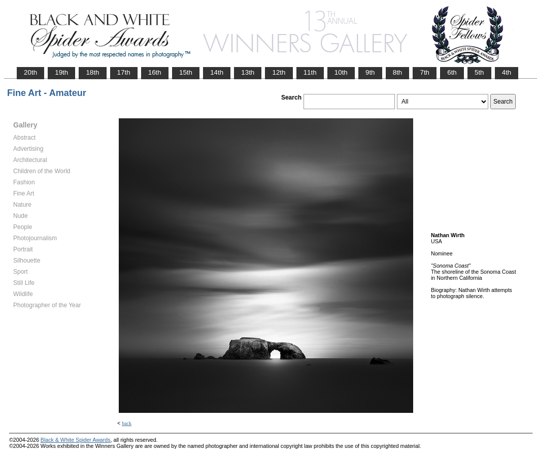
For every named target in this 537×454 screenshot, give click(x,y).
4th (506, 72)
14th (217, 72)
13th (248, 72)
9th (370, 72)
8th (397, 72)
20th (30, 72)
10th (341, 72)
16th (155, 72)
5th (479, 72)
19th (61, 72)
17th (124, 72)
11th (310, 72)
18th (92, 72)
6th (452, 72)
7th (424, 72)
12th (278, 72)
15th (186, 72)
